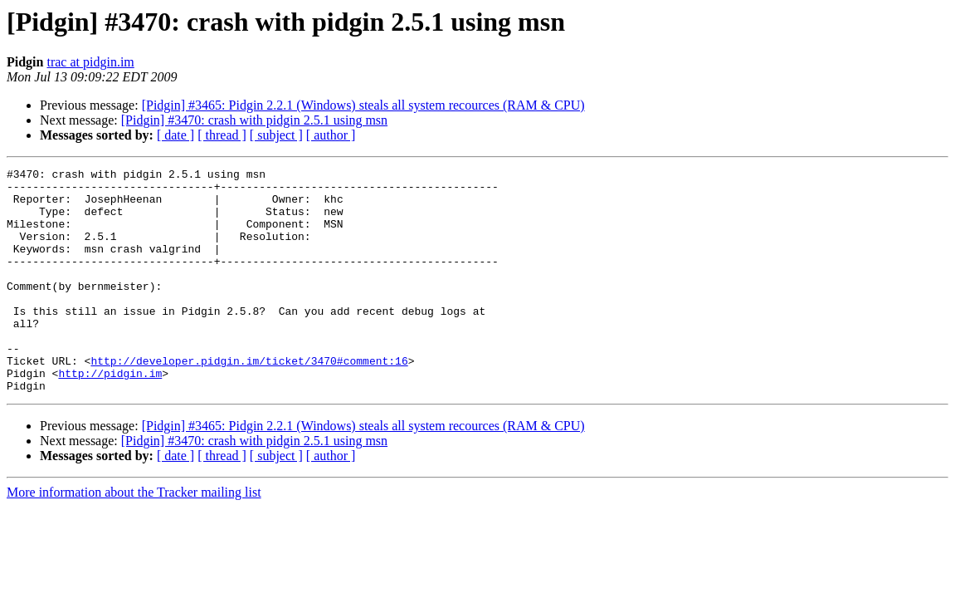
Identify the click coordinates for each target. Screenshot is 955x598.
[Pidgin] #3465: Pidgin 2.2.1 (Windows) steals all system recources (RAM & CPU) (363, 105)
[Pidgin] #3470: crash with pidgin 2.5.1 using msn (254, 120)
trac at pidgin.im (90, 62)
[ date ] (175, 135)
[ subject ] (276, 135)
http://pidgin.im (110, 415)
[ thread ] (221, 135)
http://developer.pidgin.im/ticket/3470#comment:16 (248, 400)
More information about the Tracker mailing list (134, 537)
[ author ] (331, 135)
